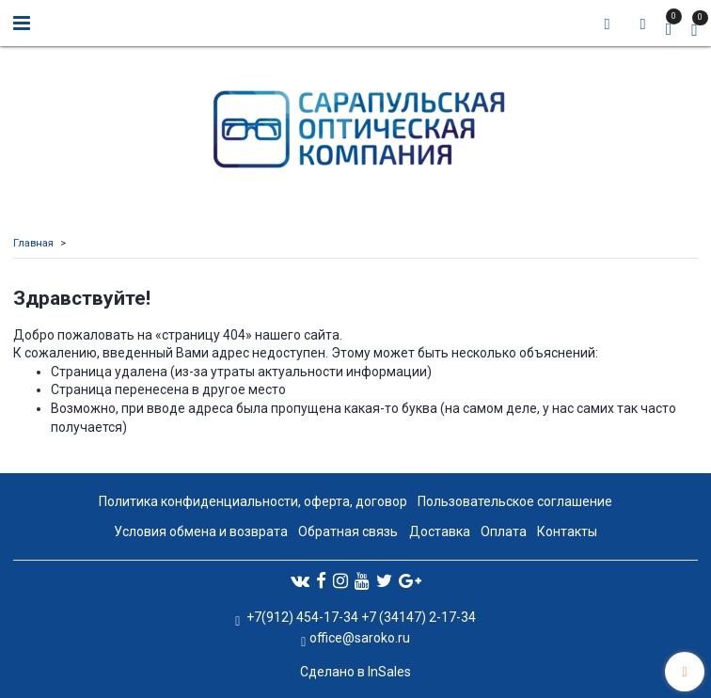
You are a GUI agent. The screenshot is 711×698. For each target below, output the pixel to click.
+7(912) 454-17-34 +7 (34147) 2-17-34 (360, 617)
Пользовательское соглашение (515, 501)
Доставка (439, 531)
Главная (33, 243)
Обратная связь (348, 531)
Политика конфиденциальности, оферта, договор (253, 501)
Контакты (567, 531)
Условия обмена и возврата (201, 531)
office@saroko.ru (359, 637)
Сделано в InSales (355, 671)
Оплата (504, 531)
